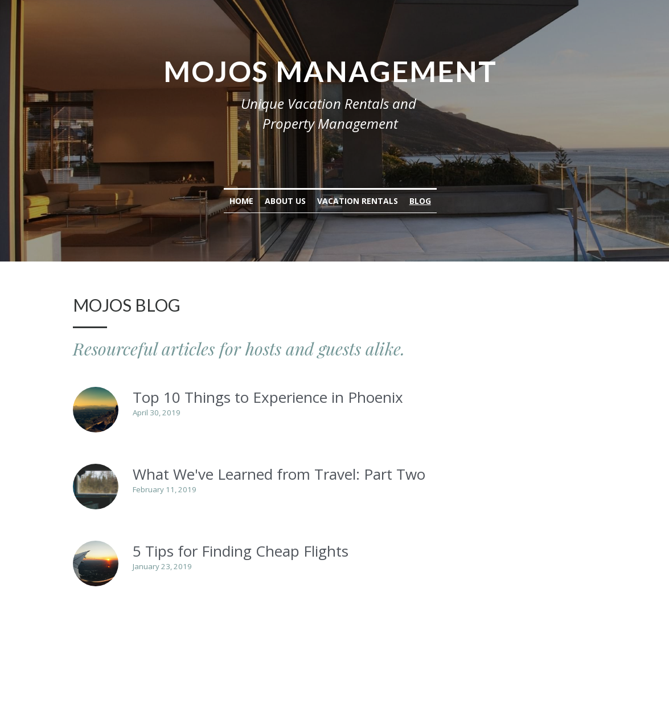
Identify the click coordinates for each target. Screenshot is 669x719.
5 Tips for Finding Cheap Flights (241, 551)
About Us (289, 200)
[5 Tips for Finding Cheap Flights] (96, 563)
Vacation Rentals (362, 200)
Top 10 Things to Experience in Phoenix (268, 397)
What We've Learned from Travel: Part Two (279, 474)
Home (246, 200)
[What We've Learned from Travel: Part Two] (96, 486)
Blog (425, 200)
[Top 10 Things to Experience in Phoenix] (96, 409)
